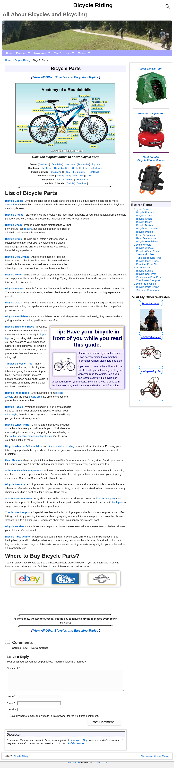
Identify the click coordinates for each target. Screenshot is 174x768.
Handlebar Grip (61, 168)
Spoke (59, 175)
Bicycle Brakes (14, 214)
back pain (117, 502)
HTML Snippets (74, 766)
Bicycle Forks (13, 274)
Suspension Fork (65, 179)
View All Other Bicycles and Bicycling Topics (65, 77)
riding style (11, 414)
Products (21, 53)
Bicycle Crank (13, 238)
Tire (82, 175)
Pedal (67, 172)
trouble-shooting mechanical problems (30, 436)
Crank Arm (56, 172)
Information (40, 53)
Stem (84, 168)
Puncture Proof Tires (148, 264)
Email (11, 707)
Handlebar (46, 168)
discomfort (11, 204)
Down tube (83, 164)
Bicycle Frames (14, 288)
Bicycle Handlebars (17, 316)
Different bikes (34, 446)
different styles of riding (61, 446)
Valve (89, 175)
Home (9, 53)
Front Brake (79, 172)
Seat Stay (44, 164)
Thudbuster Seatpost (18, 512)
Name (11, 700)
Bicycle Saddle (14, 200)
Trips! (57, 53)
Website (11, 713)
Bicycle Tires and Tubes (19, 326)
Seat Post (81, 183)
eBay (84, 744)
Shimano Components (148, 290)
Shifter (75, 168)
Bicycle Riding (93, 5)
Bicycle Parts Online (17, 536)
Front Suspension (146, 235)
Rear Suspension (146, 238)
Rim (68, 175)
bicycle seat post (105, 498)
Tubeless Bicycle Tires (18, 363)
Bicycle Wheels (14, 446)
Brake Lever (96, 168)
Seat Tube (57, 164)
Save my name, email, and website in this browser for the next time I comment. (54, 719)
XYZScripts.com (100, 766)
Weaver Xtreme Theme (157, 760)
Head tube (70, 164)
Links (68, 53)
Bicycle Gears (13, 302)
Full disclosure (75, 747)
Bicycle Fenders (15, 526)
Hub (75, 175)
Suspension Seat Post (18, 498)
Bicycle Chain (13, 224)
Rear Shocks (13, 460)
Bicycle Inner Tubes (17, 392)
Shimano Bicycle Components (23, 470)
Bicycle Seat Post (15, 484)
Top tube (96, 164)
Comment (13, 668)
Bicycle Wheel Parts (17, 424)
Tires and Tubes (145, 254)
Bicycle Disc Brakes (17, 256)
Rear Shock (82, 179)
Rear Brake (93, 172)
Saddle (70, 183)
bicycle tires (35, 396)
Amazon (75, 744)
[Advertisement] (98, 244)
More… (82, 53)
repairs (28, 228)
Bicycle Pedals (14, 406)
